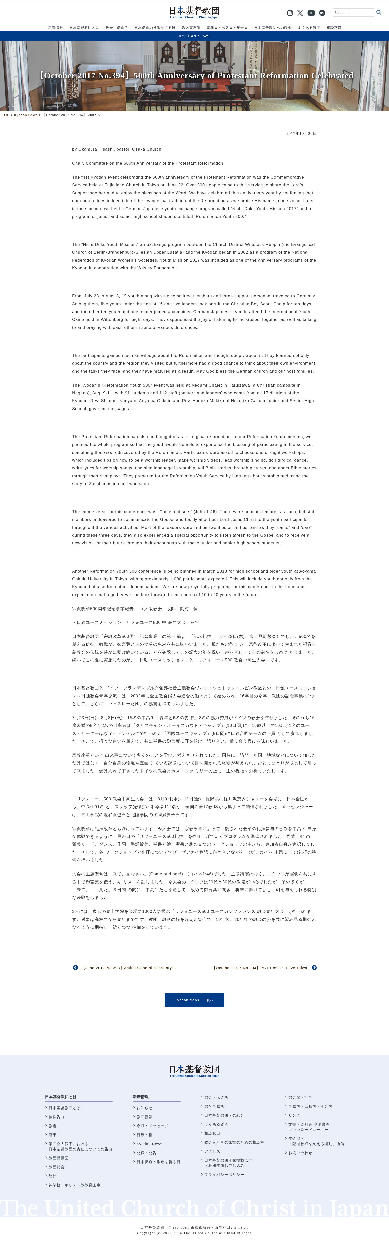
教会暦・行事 (300, 1097)
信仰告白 (57, 1117)
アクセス (212, 1151)
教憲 (53, 1126)
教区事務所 (214, 1106)
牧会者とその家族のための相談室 (234, 1142)
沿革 (53, 1135)
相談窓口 (212, 1133)
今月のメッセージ (153, 1126)
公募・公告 (147, 1153)
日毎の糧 (145, 1135)
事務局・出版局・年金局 (310, 1106)
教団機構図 (59, 1158)
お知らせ (145, 1108)
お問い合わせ (300, 1153)
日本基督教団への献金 (224, 1115)
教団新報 (145, 1117)
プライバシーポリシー (224, 1174)
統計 (53, 1176)
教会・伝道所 (216, 1097)
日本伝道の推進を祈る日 (159, 1162)
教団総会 (57, 1167)
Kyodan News (194, 36)
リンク (294, 1115)
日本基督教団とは (61, 1097)
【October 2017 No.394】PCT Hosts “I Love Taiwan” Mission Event (275, 968)
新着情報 (141, 1097)
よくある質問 (216, 1124)
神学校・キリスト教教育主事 (75, 1185)
